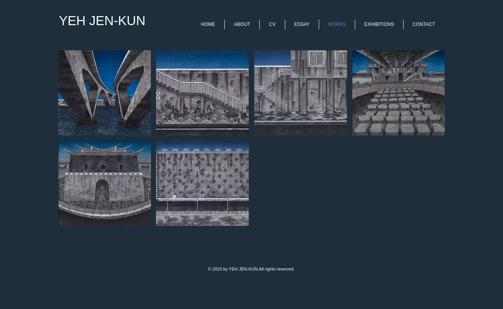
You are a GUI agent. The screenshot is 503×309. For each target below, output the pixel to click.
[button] (104, 93)
